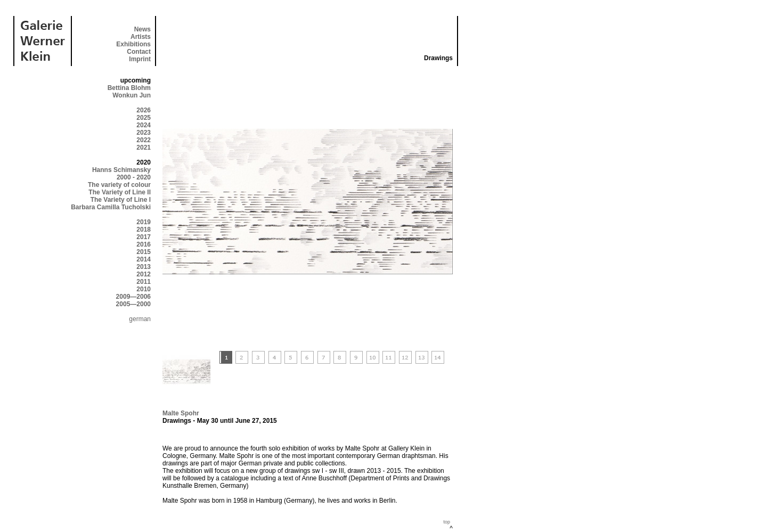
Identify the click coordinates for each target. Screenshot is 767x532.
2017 (143, 237)
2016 (143, 244)
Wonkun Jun (131, 95)
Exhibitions (133, 44)
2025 (143, 117)
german (140, 319)
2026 (143, 110)
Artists (140, 36)
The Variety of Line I (121, 199)
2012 (143, 274)
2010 (143, 289)
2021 (143, 147)
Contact (139, 51)
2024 (143, 125)
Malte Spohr (180, 413)
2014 (143, 259)
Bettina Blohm (129, 88)
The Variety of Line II (119, 192)
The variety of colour (119, 185)
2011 (143, 281)
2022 (143, 140)
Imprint (140, 59)
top (446, 522)
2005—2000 (133, 304)
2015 (143, 252)
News (142, 29)
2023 (143, 132)
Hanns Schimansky (121, 170)
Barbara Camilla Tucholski (111, 207)
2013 (143, 267)
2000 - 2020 (134, 177)
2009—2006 (133, 296)
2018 (143, 229)
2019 (143, 222)
